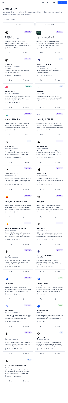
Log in (53, 2)
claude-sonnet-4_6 (11, 174)
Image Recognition (42, 310)
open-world (44, 285)
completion (45, 148)
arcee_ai (38, 93)
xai (37, 175)
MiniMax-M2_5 (10, 92)
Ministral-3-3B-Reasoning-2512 (16, 228)
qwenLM (42, 66)
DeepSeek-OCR (10, 310)
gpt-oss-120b (9, 146)
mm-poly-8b (9, 283)
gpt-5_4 (7, 256)
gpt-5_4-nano (41, 228)
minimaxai (7, 93)
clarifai (6, 285)
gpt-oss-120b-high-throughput (15, 365)
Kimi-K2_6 (8, 37)
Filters (18, 24)
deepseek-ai (8, 312)
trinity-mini (40, 92)
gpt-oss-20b (40, 338)
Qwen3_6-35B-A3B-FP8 (44, 119)
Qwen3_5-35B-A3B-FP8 (44, 256)
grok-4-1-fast (41, 174)
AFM (43, 93)
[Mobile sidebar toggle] (3, 2)
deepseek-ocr (16, 312)
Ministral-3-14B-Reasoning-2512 (16, 201)
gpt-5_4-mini (40, 201)
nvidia (38, 38)
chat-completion (16, 38)
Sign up (62, 2)
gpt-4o (7, 338)
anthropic (38, 148)
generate (9, 121)
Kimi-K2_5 (8, 64)
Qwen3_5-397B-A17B (43, 64)
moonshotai (8, 38)
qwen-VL (42, 121)
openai (6, 148)
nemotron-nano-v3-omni (45, 37)
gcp (6, 121)
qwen (37, 66)
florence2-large (42, 283)
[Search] (43, 2)
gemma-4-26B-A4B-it (12, 119)
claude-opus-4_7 (42, 146)
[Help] (47, 2)
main (10, 285)
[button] (47, 2)
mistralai (7, 203)
